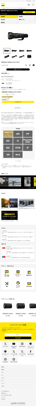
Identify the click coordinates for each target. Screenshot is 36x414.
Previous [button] (4, 35)
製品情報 (4, 8)
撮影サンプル (22, 19)
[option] (18, 36)
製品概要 (3, 16)
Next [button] (31, 35)
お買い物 (2, 393)
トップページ (1, 8)
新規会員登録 (18, 342)
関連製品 (3, 22)
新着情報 (2, 373)
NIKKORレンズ (8, 8)
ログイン (18, 339)
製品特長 (21, 16)
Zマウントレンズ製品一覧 (14, 8)
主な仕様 (3, 19)
